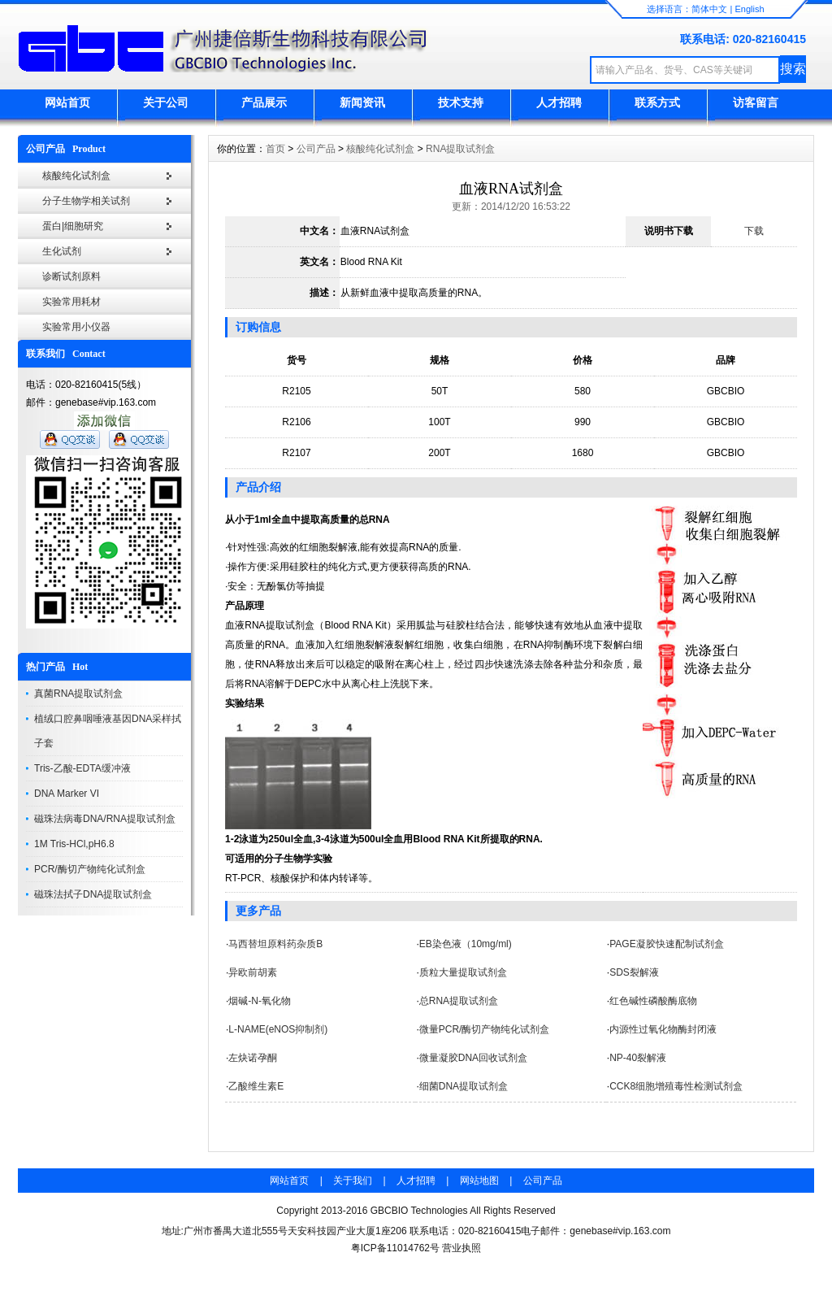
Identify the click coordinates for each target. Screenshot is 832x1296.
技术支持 (460, 102)
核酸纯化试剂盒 (76, 175)
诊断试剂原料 (71, 276)
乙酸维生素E (256, 1086)
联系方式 (657, 102)
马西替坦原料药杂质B (275, 944)
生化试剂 (61, 251)
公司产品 (316, 148)
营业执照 (461, 1248)
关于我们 (352, 1180)
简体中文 (709, 9)
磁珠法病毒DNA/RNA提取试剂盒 (105, 818)
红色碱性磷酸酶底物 (653, 1001)
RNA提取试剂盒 (460, 148)
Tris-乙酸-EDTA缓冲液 (82, 768)
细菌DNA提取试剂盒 (463, 1086)
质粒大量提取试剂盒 (463, 972)
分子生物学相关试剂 (86, 201)
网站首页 (67, 102)
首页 (275, 148)
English (749, 9)
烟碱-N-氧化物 (259, 1001)
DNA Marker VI (66, 793)
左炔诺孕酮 (252, 1057)
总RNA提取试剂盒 (458, 1001)
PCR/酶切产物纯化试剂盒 (89, 869)
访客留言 (755, 102)
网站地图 (479, 1180)
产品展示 (264, 102)
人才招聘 (559, 102)
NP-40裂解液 (637, 1057)
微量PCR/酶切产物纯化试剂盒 (484, 1029)
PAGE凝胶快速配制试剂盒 (666, 944)
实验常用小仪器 (76, 327)
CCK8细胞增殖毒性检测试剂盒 (676, 1086)
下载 (754, 231)
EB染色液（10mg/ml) (465, 944)
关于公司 (165, 102)
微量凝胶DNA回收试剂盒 (473, 1057)
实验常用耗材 (71, 301)
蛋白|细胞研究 (72, 226)
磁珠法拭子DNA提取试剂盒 (93, 894)
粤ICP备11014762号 (395, 1248)
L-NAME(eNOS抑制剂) (277, 1029)
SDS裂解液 (634, 972)
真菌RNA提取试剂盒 (78, 693)
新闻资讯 (362, 102)
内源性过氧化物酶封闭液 (663, 1029)
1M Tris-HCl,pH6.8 (74, 844)
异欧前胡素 (252, 972)
